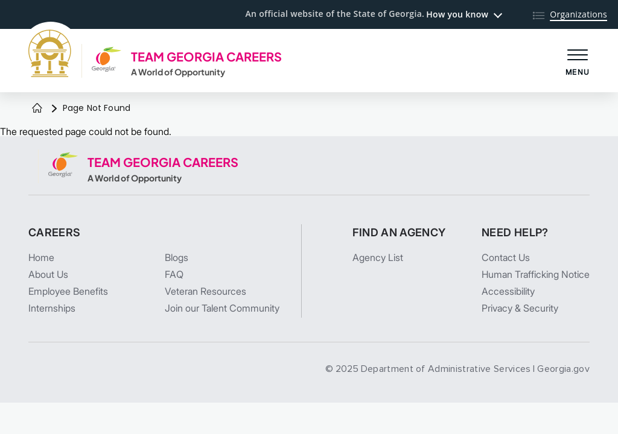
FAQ (174, 274)
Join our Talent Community (222, 308)
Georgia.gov (563, 369)
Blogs (176, 257)
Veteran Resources (205, 291)
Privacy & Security (520, 308)
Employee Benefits (68, 291)
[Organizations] (570, 15)
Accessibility (508, 291)
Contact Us (506, 257)
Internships (51, 308)
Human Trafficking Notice (536, 274)
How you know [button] (457, 14)
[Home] (37, 108)
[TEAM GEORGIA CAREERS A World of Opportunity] (155, 60)
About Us (48, 274)
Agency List (377, 257)
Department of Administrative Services (446, 369)
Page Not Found (96, 108)
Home (41, 257)
